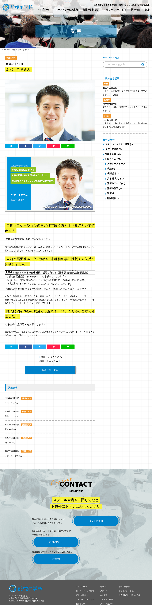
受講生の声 (110, 154)
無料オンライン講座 (127, 5)
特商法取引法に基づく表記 (129, 584)
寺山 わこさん (11, 416)
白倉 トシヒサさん (13, 456)
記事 (147, 9)
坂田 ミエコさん (48, 360)
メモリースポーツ (116, 163)
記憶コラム (110, 159)
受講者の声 (80, 592)
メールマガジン (106, 592)
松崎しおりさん (11, 403)
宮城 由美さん (11, 429)
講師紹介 (135, 9)
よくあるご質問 (110, 5)
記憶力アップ (114, 183)
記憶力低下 (112, 188)
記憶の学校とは (91, 9)
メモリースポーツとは (115, 9)
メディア (103, 579)
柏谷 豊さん (10, 442)
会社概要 (98, 5)
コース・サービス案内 (67, 9)
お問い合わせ (144, 5)
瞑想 (109, 168)
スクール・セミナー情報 (117, 144)
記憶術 (110, 193)
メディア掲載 (111, 149)
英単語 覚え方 (114, 178)
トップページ (43, 9)
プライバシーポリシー (128, 579)
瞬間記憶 (111, 173)
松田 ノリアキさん (51, 356)
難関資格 (111, 198)
